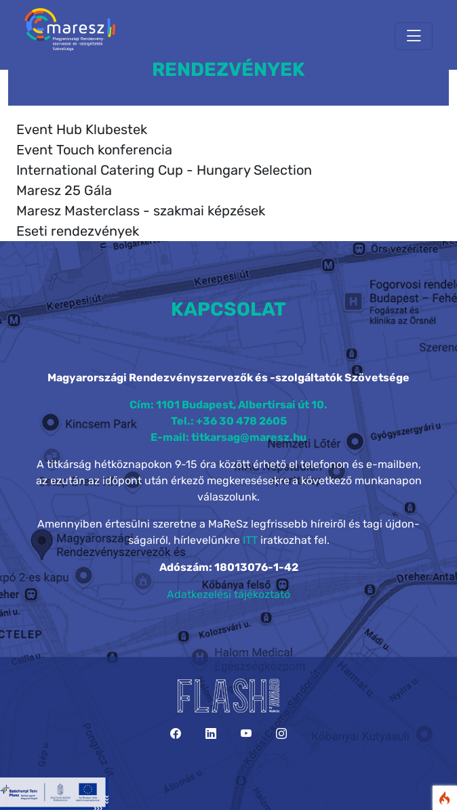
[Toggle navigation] (414, 36)
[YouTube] (246, 733)
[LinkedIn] (210, 733)
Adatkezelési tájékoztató (228, 594)
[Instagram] (281, 733)
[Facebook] (175, 733)
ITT (250, 540)
